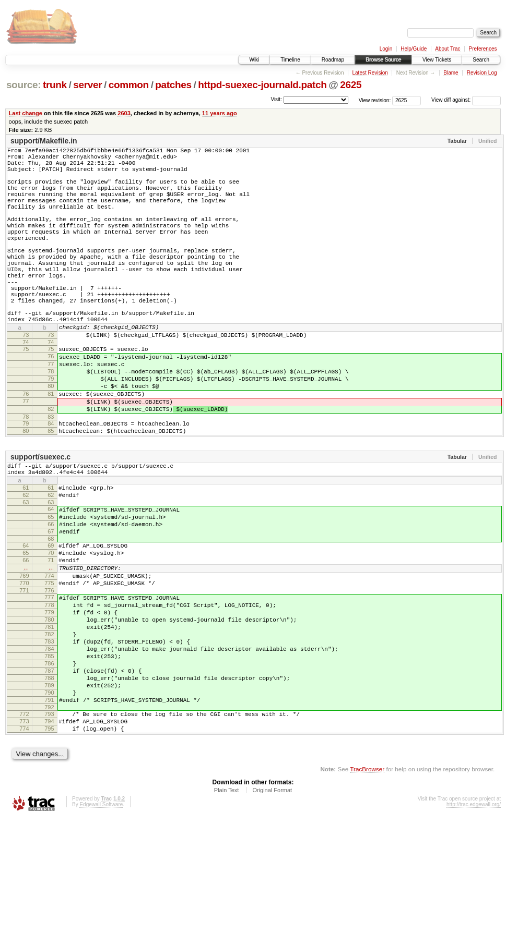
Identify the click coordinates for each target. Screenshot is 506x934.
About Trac (447, 49)
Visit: (276, 99)
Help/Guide (414, 49)
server (87, 84)
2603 (124, 113)
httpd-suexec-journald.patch (262, 84)
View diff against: (466, 100)
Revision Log (482, 73)
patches (173, 84)
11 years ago (219, 113)
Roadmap (333, 60)
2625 (350, 84)
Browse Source (383, 60)
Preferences (483, 49)
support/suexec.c (40, 521)
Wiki (254, 60)
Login (386, 49)
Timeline (290, 60)
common (129, 84)
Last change (25, 113)
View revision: (375, 100)
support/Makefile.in (43, 141)
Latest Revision (369, 73)
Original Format (272, 906)
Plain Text (226, 906)
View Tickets (436, 60)
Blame (450, 73)
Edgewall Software (101, 920)
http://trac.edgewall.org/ (473, 920)
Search (481, 60)
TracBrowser (367, 884)
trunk (55, 84)
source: (23, 84)
